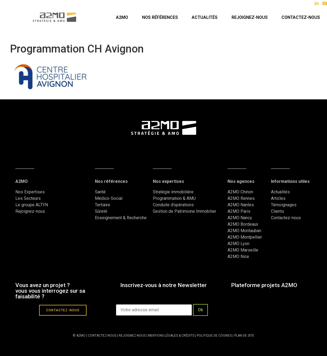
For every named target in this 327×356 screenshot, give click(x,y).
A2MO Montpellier (245, 237)
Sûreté (101, 211)
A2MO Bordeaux (243, 224)
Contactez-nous (300, 17)
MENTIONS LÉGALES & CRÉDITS (171, 335)
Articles (278, 198)
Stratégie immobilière (173, 191)
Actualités (205, 17)
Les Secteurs (28, 198)
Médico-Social (108, 198)
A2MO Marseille (243, 250)
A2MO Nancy (240, 217)
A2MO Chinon (240, 191)
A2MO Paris (239, 211)
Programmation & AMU (174, 198)
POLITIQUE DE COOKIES (214, 335)
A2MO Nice (238, 256)
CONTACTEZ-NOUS (102, 335)
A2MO (122, 17)
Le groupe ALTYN (31, 204)
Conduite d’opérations (173, 204)
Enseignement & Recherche (121, 217)
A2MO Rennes (241, 198)
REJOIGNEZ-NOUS (132, 335)
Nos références (160, 17)
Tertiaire (102, 204)
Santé (100, 191)
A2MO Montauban (244, 230)
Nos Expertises (30, 191)
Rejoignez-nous (250, 17)
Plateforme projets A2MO (264, 285)
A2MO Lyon (238, 243)
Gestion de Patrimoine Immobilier (184, 211)
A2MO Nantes (241, 204)
